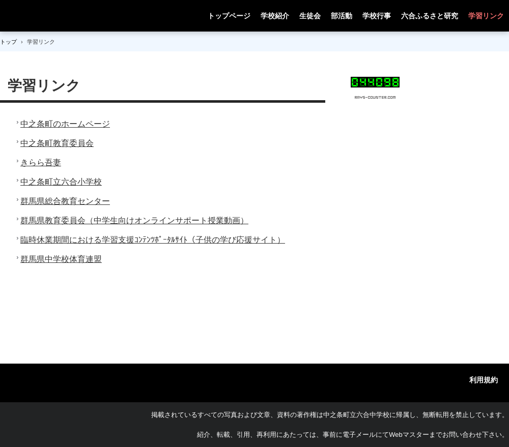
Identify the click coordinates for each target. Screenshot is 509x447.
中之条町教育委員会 (57, 143)
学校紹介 (275, 16)
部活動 (341, 16)
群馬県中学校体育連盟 (61, 259)
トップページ (229, 16)
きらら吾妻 (40, 162)
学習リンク (486, 16)
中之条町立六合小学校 (61, 181)
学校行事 (376, 16)
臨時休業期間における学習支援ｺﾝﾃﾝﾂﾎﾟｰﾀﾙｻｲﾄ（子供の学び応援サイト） (152, 239)
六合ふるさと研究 (429, 16)
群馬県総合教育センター (65, 201)
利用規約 (483, 380)
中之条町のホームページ (65, 124)
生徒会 (310, 16)
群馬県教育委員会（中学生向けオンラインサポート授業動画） (134, 220)
